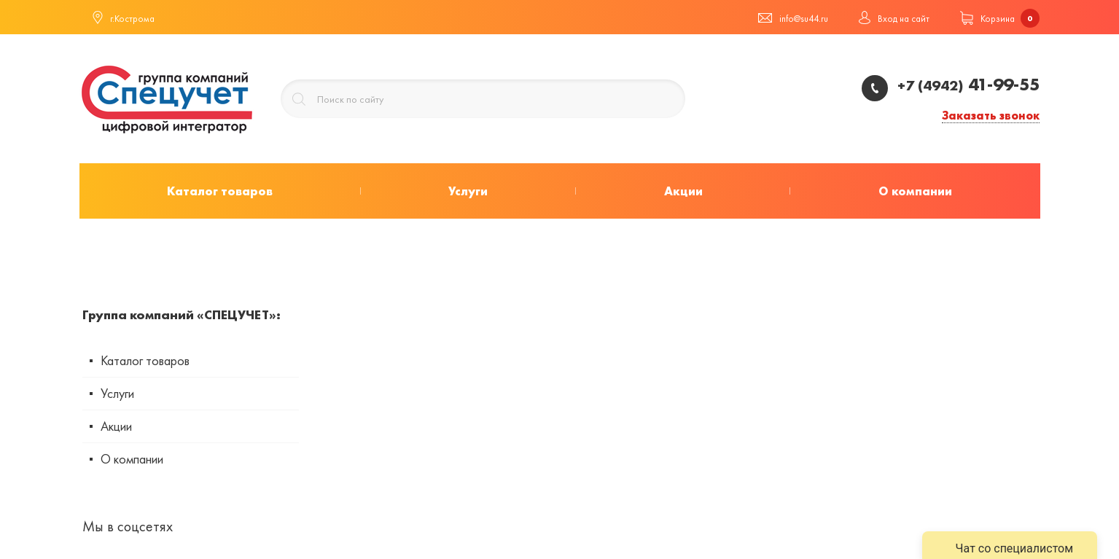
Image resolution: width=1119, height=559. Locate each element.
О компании (132, 458)
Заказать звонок (991, 116)
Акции (116, 426)
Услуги (117, 393)
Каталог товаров (145, 360)
